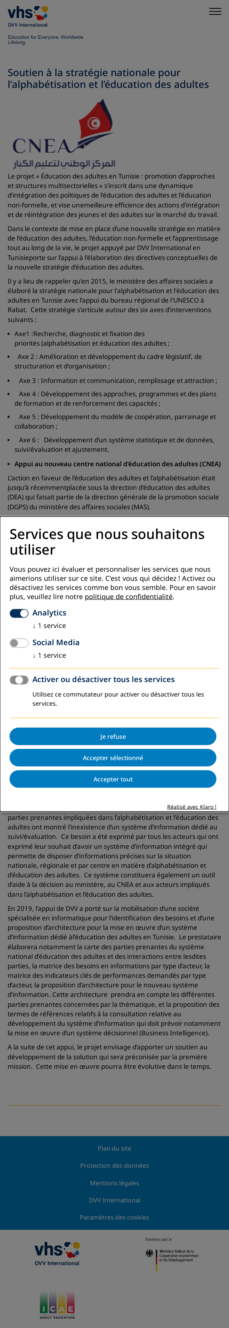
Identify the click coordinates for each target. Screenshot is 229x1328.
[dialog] (114, 664)
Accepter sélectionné (113, 758)
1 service (49, 626)
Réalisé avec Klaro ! (191, 807)
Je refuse (113, 736)
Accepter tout (113, 779)
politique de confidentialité (129, 597)
